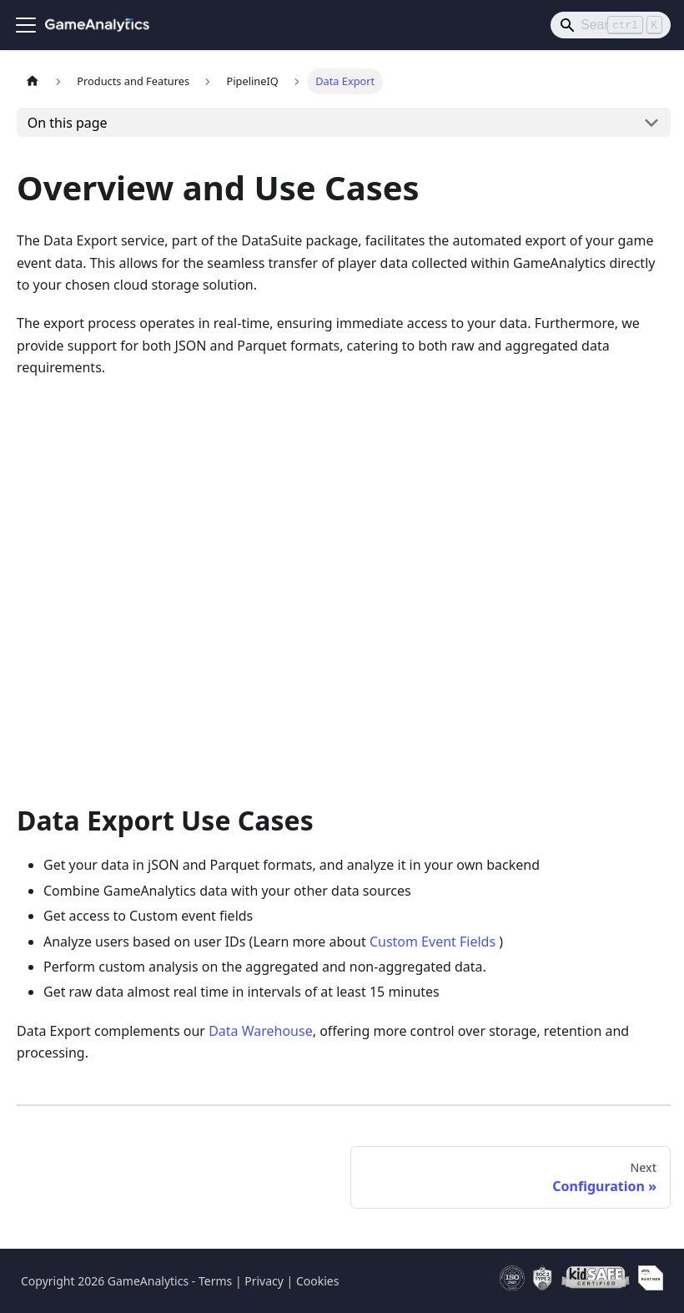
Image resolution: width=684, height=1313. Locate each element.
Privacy (264, 1281)
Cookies (317, 1281)
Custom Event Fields (432, 941)
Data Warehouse (261, 1031)
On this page (68, 123)
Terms (215, 1281)
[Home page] (32, 81)
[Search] (611, 25)
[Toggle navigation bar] (25, 25)
